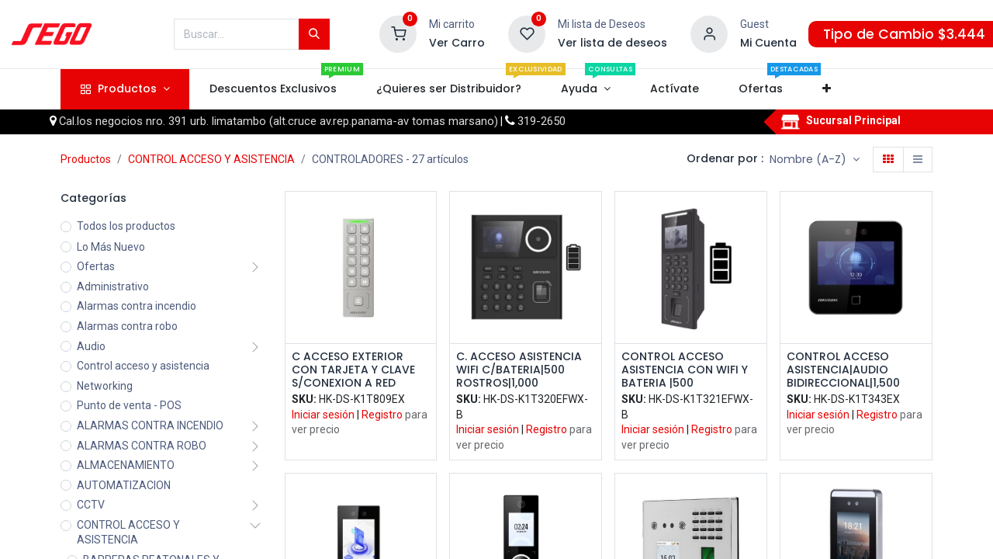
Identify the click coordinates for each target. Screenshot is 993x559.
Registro (382, 414)
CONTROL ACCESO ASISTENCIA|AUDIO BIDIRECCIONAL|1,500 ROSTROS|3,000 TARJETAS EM (843, 369)
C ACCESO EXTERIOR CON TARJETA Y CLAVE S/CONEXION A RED (353, 369)
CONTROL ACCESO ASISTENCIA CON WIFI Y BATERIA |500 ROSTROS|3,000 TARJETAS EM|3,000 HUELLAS (684, 369)
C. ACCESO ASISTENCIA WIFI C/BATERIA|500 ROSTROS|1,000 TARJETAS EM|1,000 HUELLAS (519, 369)
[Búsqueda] (314, 34)
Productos (86, 159)
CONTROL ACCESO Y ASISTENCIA (211, 159)
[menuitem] (272, 89)
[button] (827, 89)
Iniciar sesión (323, 414)
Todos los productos (126, 226)
